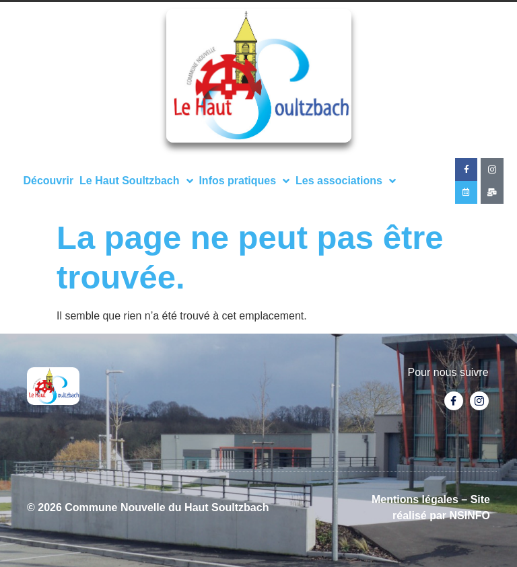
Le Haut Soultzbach (136, 181)
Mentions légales (415, 499)
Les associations (346, 181)
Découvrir (48, 180)
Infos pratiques (244, 181)
